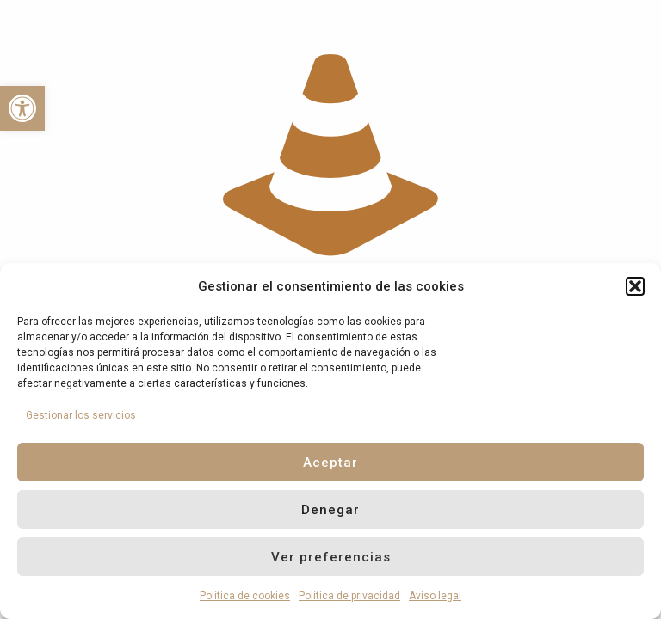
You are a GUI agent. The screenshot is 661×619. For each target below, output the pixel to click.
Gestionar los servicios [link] (81, 415)
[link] (22, 108)
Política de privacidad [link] (349, 596)
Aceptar (330, 462)
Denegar (330, 510)
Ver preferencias (331, 557)
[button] (635, 286)
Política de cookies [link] (245, 596)
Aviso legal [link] (435, 596)
